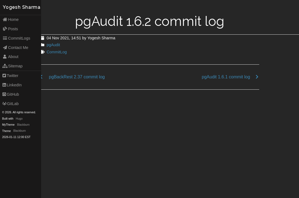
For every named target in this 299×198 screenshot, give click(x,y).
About (10, 56)
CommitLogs (16, 38)
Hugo (19, 118)
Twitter (10, 75)
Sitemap (12, 66)
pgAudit (53, 45)
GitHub (10, 94)
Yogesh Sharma (22, 7)
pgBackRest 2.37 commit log (77, 77)
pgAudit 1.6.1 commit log (226, 77)
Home (10, 19)
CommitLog (57, 52)
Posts (10, 29)
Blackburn (23, 124)
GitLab (10, 103)
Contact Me (15, 47)
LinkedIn (12, 85)
